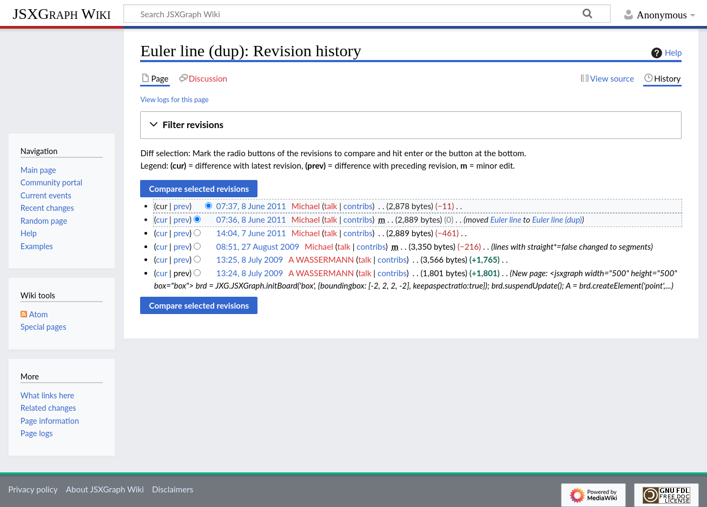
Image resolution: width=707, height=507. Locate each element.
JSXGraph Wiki (61, 13)
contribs (357, 206)
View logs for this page (174, 99)
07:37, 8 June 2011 (251, 206)
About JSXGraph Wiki (105, 489)
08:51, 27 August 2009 (257, 246)
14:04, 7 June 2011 (251, 233)
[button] (410, 125)
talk (330, 206)
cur (161, 219)
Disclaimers (172, 489)
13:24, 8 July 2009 (249, 273)
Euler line (505, 219)
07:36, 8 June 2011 (251, 219)
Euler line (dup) (557, 219)
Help (665, 53)
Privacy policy (32, 489)
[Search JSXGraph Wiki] (367, 13)
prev (181, 206)
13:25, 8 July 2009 (249, 259)
